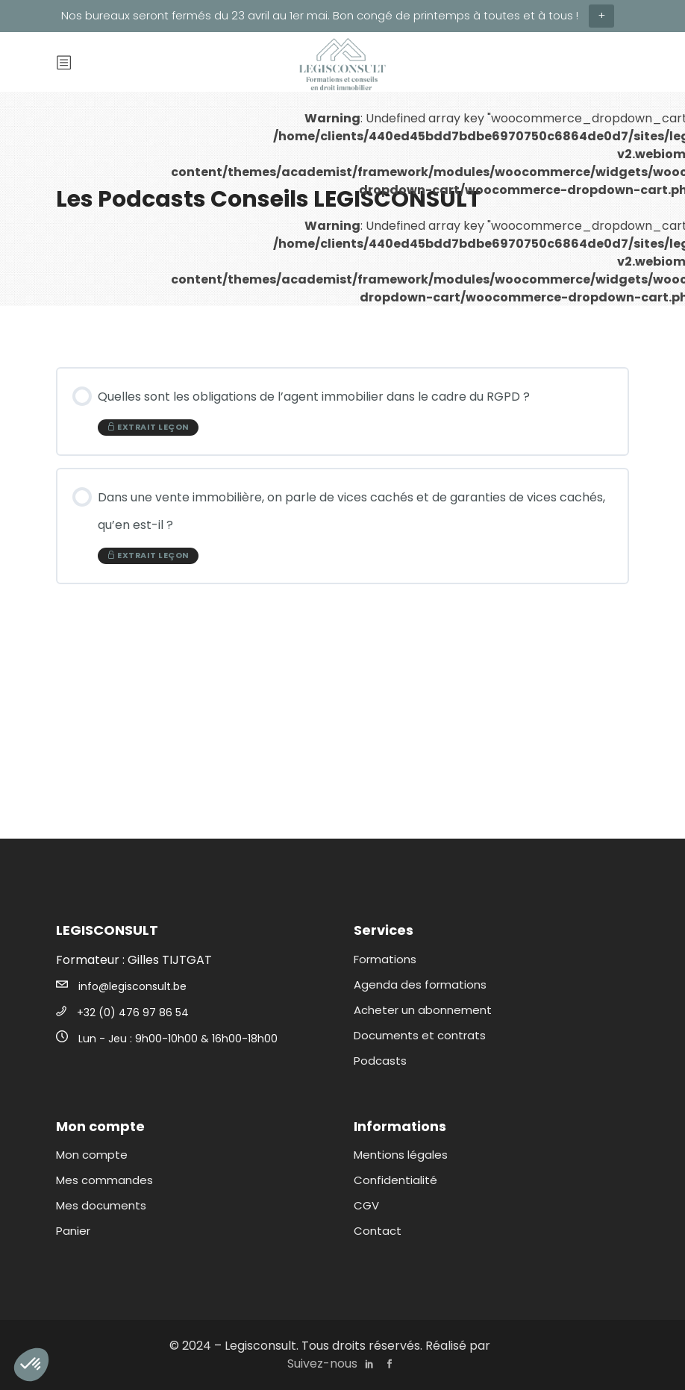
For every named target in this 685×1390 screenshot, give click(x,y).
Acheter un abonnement (423, 1010)
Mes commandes (104, 1180)
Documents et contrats (420, 1035)
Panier (73, 1231)
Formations (385, 959)
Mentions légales (401, 1154)
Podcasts (380, 1060)
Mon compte (92, 1154)
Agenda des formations (420, 984)
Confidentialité (395, 1180)
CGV (366, 1205)
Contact (377, 1231)
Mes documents (101, 1205)
